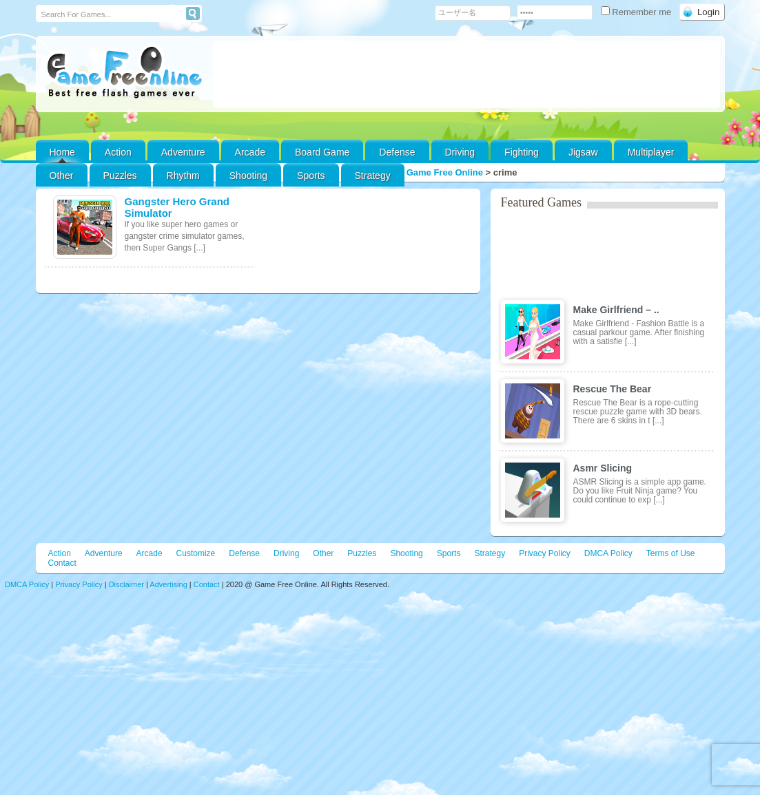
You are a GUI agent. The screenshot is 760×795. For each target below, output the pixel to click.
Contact (62, 563)
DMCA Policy (608, 553)
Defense (397, 152)
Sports (311, 175)
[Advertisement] (466, 74)
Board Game (322, 152)
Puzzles (120, 175)
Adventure (183, 152)
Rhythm (183, 175)
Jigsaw (583, 152)
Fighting (521, 152)
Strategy (373, 175)
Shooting (248, 175)
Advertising (168, 584)
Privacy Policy (545, 553)
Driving (460, 152)
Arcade (250, 152)
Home (62, 152)
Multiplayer (651, 152)
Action (118, 152)
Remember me (637, 12)
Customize (196, 553)
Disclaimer (126, 584)
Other (323, 553)
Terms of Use (670, 553)
